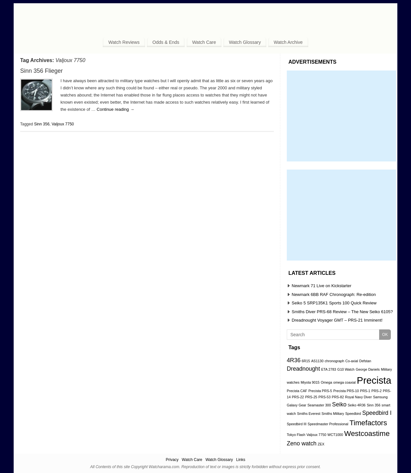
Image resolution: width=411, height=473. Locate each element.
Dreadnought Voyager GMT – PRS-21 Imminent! (337, 320)
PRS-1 (365, 391)
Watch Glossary (245, 42)
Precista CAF (297, 391)
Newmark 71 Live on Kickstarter (321, 285)
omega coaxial (344, 382)
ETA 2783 (328, 369)
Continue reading (115, 109)
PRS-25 (311, 397)
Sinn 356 (41, 124)
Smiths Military (333, 413)
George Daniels (368, 369)
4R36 (293, 360)
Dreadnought (303, 368)
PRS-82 (338, 397)
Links (240, 459)
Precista (374, 380)
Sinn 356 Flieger (41, 71)
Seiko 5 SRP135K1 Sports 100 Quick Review (334, 302)
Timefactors (368, 423)
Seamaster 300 (319, 405)
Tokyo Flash (296, 435)
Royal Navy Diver (358, 397)
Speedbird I (376, 413)
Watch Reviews (123, 42)
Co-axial (351, 361)
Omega (326, 382)
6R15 (306, 361)
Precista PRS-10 (346, 391)
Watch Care (204, 42)
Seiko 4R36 (356, 405)
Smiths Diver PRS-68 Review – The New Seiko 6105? (342, 311)
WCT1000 (335, 435)
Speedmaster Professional (328, 424)
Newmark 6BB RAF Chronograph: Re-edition (334, 294)
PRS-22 (298, 397)
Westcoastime (367, 433)
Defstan (365, 361)
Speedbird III (296, 424)
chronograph (334, 361)
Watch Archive (288, 42)
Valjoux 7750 (63, 124)
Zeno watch (301, 443)
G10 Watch (345, 369)
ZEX (321, 444)
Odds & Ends (165, 42)
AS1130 (317, 361)
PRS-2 (376, 391)
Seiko (339, 404)
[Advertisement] (341, 115)
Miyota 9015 (310, 382)
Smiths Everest (308, 413)
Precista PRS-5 (320, 391)
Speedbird (353, 413)
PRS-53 (324, 397)
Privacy (172, 459)
